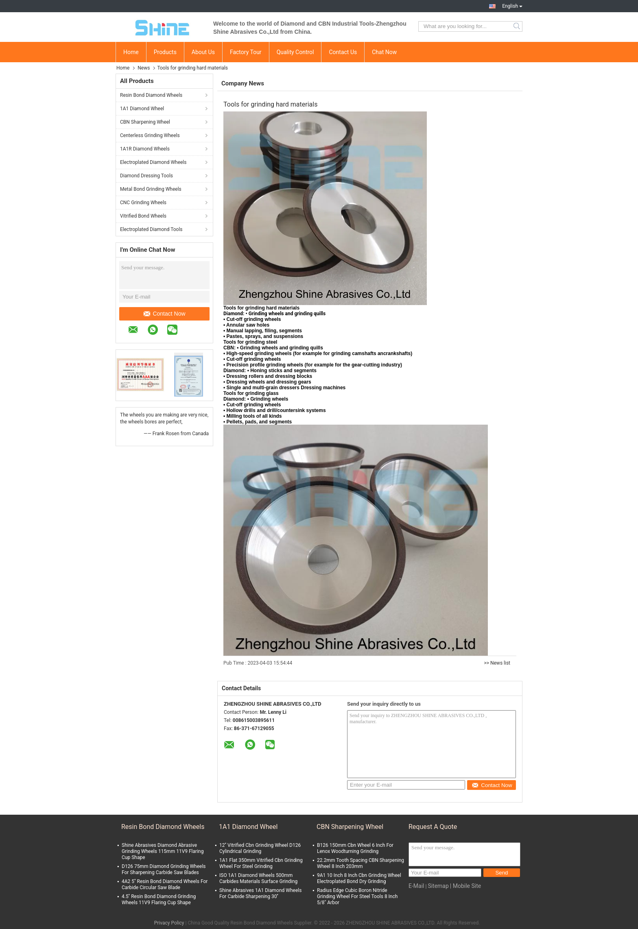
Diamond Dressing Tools (146, 176)
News (144, 68)
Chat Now (384, 52)
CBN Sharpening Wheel (145, 122)
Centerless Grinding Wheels (150, 135)
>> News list (497, 663)
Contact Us (343, 52)
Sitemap (438, 886)
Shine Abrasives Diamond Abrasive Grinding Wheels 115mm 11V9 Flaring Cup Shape (162, 851)
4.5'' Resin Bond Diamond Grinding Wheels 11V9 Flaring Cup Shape (159, 899)
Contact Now (164, 313)
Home (131, 52)
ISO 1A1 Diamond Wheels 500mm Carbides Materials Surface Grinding (258, 878)
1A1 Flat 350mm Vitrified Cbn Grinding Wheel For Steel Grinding (261, 863)
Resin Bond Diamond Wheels (151, 95)
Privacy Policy (169, 923)
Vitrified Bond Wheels (143, 216)
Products (165, 52)
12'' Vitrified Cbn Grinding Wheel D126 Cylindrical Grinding (260, 848)
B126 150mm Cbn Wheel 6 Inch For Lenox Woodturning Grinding (355, 848)
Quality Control (295, 52)
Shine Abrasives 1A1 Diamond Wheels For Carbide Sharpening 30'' (260, 893)
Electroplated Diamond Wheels (153, 162)
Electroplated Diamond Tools (151, 229)
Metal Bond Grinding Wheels (150, 189)
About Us (203, 52)
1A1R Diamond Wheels (145, 149)
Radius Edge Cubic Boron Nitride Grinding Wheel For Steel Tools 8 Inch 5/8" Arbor (357, 896)
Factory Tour (246, 52)
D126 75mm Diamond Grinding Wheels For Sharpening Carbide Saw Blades (164, 869)
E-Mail (416, 886)
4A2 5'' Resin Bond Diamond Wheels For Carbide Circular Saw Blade (165, 884)
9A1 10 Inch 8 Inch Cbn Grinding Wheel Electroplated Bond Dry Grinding (359, 878)
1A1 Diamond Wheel (142, 108)
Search (517, 26)
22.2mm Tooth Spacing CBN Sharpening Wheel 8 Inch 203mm (360, 863)
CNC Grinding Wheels (143, 202)
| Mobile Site (465, 886)
